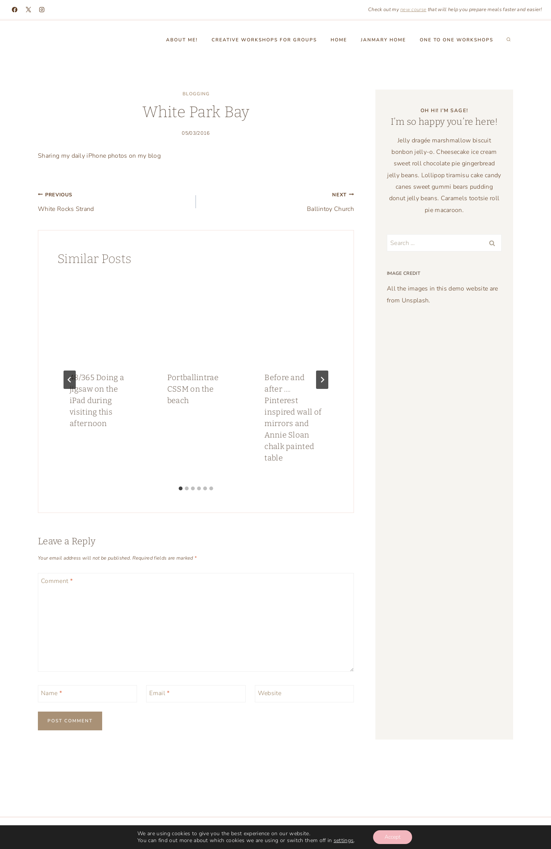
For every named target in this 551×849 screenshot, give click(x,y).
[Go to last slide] (70, 380)
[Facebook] (14, 9)
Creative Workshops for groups (264, 40)
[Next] (322, 380)
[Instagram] (41, 9)
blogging (196, 94)
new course (413, 9)
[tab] (181, 488)
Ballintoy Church (278, 201)
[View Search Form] (508, 39)
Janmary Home (383, 40)
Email (159, 693)
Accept (393, 837)
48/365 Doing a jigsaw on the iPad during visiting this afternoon (97, 400)
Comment (57, 581)
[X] (28, 9)
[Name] (87, 693)
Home (339, 40)
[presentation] (98, 318)
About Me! (182, 40)
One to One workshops (456, 40)
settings (344, 840)
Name (51, 693)
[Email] (195, 693)
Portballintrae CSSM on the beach (192, 389)
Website (269, 693)
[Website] (304, 693)
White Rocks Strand (114, 201)
